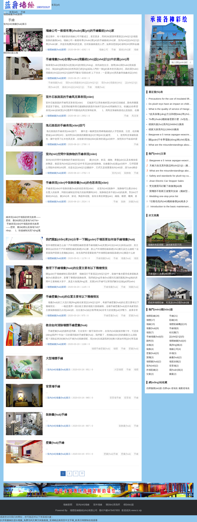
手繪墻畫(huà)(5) (154, 336)
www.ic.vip (136, 510)
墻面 (136, 258)
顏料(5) (150, 340)
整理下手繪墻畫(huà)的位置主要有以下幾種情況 (76, 268)
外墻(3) (172, 353)
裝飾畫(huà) (125, 426)
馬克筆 (135, 115)
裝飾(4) (150, 349)
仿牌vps (166, 388)
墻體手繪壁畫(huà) (101, 348)
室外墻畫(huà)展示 (13, 33)
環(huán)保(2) (176, 370)
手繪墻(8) (174, 328)
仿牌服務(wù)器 (154, 388)
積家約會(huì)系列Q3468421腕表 (166, 124)
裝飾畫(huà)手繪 (56, 414)
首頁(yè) (55, 5)
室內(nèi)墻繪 (82, 504)
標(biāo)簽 (129, 504)
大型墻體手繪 (54, 358)
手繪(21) (173, 316)
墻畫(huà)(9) (152, 328)
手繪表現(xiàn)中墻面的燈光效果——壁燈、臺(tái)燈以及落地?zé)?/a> (27, 217)
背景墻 (127, 397)
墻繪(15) (150, 324)
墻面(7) (150, 332)
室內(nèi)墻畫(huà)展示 (15, 24)
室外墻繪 (97, 504)
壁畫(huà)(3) (152, 353)
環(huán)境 (53, 87)
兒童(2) (150, 374)
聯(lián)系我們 (10, 43)
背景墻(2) (174, 365)
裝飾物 (127, 173)
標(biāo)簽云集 (11, 52)
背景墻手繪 (53, 386)
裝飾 (123, 201)
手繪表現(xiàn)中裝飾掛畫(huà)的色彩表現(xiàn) (77, 182)
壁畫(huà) (133, 315)
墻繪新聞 (67, 504)
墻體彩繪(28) (152, 316)
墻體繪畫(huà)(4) (177, 340)
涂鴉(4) (150, 345)
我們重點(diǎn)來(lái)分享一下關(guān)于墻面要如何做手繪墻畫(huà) (90, 239)
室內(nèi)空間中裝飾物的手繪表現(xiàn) (71, 154)
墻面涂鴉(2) (175, 361)
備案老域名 (184, 388)
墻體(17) (150, 320)
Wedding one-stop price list (163, 196)
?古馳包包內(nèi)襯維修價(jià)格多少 (168, 201)
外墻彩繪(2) (152, 370)
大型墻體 (118, 369)
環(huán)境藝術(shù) (111, 82)
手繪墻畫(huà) (55, 82)
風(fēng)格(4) (175, 345)
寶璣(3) (150, 357)
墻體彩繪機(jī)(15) (178, 324)
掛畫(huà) (133, 201)
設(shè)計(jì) (131, 82)
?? (82, 473)
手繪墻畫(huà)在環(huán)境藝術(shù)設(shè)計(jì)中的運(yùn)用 (87, 59)
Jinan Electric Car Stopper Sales (166, 180)
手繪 (89, 87)
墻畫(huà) (100, 87)
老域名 (174, 388)
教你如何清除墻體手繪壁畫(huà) (66, 325)
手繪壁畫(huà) (111, 315)
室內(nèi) (116, 173)
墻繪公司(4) (175, 349)
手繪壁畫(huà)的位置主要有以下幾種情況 (72, 296)
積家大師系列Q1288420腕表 (164, 129)
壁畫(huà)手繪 (55, 442)
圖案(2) (172, 374)
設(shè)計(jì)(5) (176, 336)
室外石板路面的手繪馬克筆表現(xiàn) (70, 96)
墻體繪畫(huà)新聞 (13, 14)
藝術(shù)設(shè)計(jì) (73, 87)
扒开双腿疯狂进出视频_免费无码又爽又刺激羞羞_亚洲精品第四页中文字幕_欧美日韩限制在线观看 (49, 520)
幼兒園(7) (174, 332)
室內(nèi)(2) (152, 365)
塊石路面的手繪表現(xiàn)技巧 (65, 125)
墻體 (115, 348)
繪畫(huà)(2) (175, 357)
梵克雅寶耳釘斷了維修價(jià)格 (165, 186)
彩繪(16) (173, 320)
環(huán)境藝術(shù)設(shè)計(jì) (82, 82)
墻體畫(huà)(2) (153, 361)
